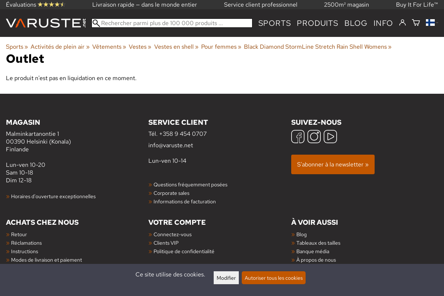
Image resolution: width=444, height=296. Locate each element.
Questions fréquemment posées (190, 184)
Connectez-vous (173, 234)
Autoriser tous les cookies (274, 277)
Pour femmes (221, 47)
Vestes (140, 47)
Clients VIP (166, 242)
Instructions (24, 251)
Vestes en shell (176, 47)
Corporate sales (171, 192)
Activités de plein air (60, 47)
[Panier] (416, 23)
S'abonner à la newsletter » (333, 164)
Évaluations (35, 4)
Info (383, 23)
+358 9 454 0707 (183, 134)
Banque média (312, 251)
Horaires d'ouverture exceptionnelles (53, 196)
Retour (19, 234)
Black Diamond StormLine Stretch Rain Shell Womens (318, 47)
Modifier (226, 277)
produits (317, 23)
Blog (301, 234)
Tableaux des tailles (318, 242)
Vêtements (109, 47)
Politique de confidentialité (184, 251)
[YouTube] (330, 137)
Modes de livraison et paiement (46, 259)
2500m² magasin (346, 4)
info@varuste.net (170, 145)
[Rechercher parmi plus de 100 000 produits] (172, 23)
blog (356, 23)
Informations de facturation (185, 201)
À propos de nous (316, 259)
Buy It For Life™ (417, 4)
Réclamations (26, 242)
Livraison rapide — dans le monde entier (144, 4)
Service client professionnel (260, 4)
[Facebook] (297, 137)
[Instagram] (314, 137)
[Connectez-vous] (402, 22)
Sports (274, 23)
